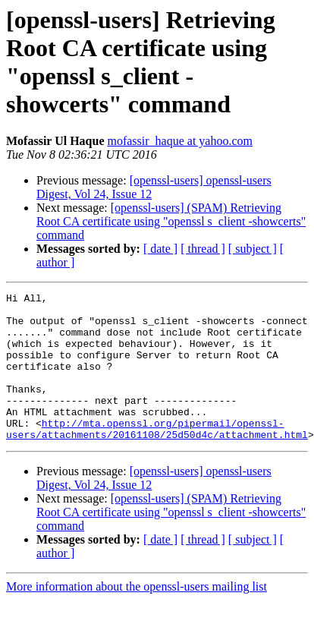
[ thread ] (203, 248)
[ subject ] (252, 248)
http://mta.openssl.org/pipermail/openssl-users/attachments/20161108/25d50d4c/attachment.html (157, 457)
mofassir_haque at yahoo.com (180, 140)
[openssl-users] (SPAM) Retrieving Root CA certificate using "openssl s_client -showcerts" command (171, 221)
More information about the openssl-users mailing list (136, 616)
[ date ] (160, 248)
